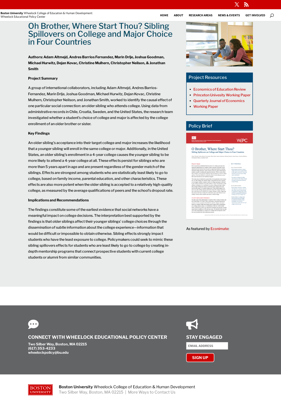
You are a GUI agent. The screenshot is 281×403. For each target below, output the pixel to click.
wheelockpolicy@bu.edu (48, 352)
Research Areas (201, 15)
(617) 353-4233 (41, 348)
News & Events (229, 15)
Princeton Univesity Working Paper (222, 95)
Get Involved (255, 15)
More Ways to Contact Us (151, 392)
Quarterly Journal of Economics (219, 101)
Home (164, 15)
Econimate (219, 229)
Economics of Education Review (220, 89)
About (178, 15)
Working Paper (205, 106)
